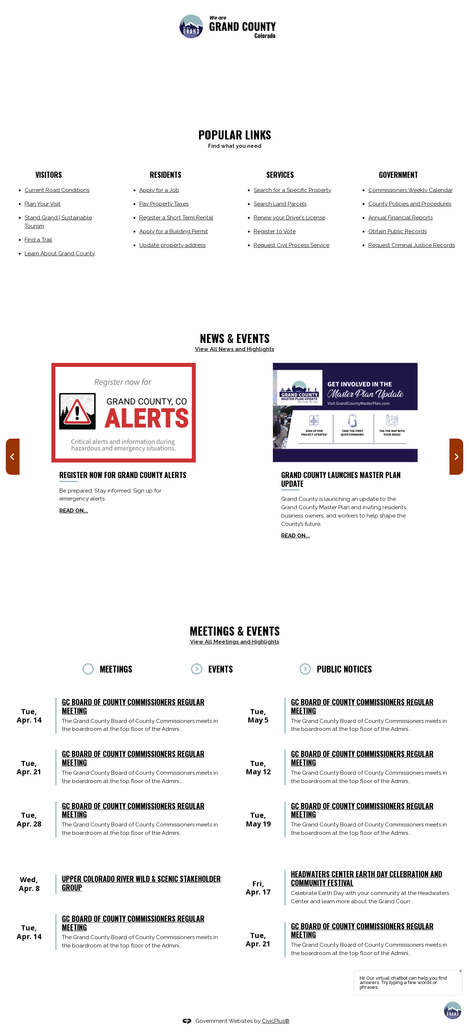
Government (398, 174)
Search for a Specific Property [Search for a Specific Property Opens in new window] (292, 190)
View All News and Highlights (234, 349)
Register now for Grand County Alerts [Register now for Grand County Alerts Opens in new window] (122, 474)
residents (165, 174)
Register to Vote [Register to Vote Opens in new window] (275, 231)
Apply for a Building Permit (173, 231)
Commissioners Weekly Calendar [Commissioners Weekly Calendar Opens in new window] (410, 190)
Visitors (48, 174)
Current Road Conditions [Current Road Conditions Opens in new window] (57, 190)
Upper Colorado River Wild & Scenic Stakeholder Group (141, 884)
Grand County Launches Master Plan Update (341, 479)
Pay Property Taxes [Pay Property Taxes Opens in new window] (164, 204)
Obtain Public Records (397, 231)
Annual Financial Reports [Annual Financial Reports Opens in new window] (400, 217)
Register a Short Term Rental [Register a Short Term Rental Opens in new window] (176, 217)
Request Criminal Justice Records (411, 245)
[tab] (126, 669)
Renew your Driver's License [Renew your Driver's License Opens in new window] (289, 217)
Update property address (172, 245)
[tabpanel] (234, 770)
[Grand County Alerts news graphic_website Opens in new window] (123, 412)
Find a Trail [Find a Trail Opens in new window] (38, 239)
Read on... (295, 535)
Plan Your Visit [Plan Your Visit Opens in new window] (42, 204)
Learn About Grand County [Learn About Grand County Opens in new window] (60, 253)
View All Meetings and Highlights (234, 642)
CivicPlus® (276, 1021)
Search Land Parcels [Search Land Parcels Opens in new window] (280, 204)
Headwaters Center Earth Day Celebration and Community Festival (366, 879)
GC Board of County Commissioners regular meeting (133, 707)
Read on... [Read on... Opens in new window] (73, 510)
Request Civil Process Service (291, 245)
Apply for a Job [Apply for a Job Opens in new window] (159, 190)
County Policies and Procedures (409, 204)
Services (279, 174)
